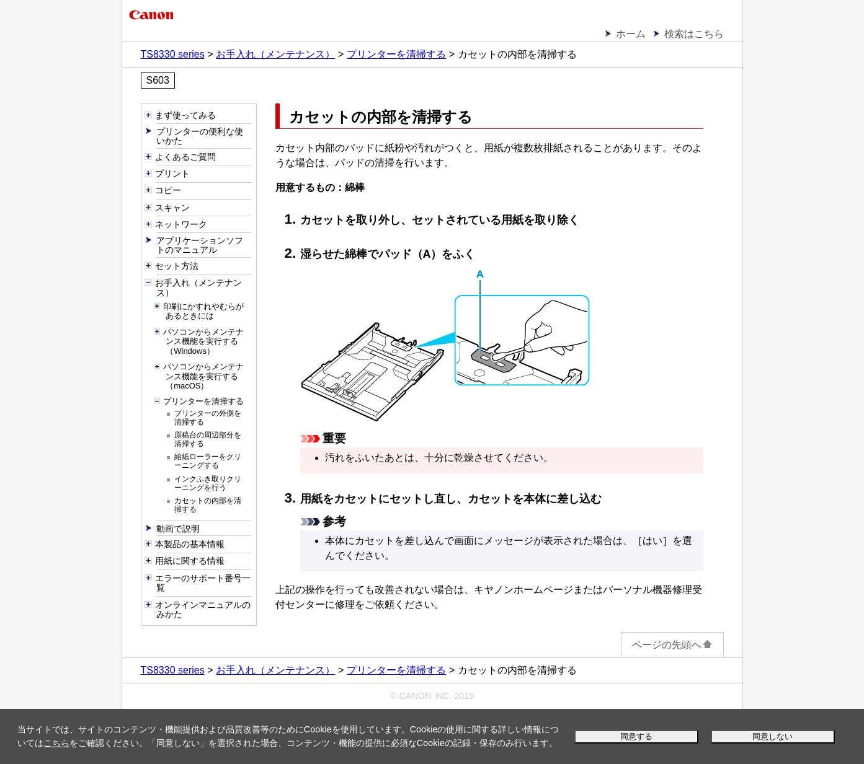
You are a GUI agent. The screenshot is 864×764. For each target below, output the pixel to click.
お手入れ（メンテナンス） (275, 54)
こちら (56, 743)
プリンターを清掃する (396, 54)
